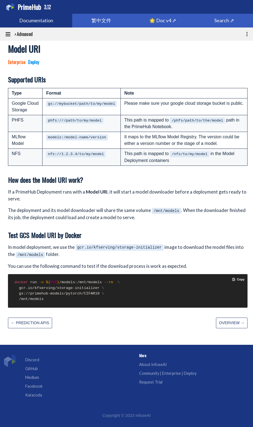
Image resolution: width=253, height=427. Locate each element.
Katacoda (33, 395)
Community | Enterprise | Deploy (167, 373)
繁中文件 (101, 20)
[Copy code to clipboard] (238, 279)
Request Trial (150, 382)
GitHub (31, 368)
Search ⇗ (224, 20)
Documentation (36, 20)
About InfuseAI (153, 364)
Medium (32, 377)
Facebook (34, 386)
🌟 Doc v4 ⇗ (162, 20)
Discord (32, 359)
